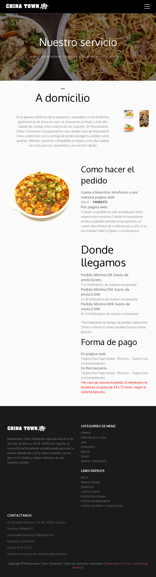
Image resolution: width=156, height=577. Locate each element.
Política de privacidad (95, 500)
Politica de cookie (93, 496)
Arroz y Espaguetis (94, 461)
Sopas (85, 456)
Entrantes (88, 446)
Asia (83, 442)
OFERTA (85, 432)
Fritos (85, 451)
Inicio (84, 477)
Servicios (87, 486)
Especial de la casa (93, 437)
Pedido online (90, 482)
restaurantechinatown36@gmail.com (30, 534)
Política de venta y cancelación (102, 505)
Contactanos (90, 491)
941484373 (100, 202)
